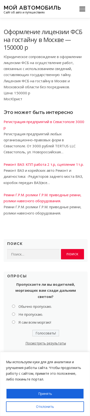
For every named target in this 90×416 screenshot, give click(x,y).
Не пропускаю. (30, 314)
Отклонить (45, 406)
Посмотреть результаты (45, 343)
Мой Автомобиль (32, 7)
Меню (82, 8)
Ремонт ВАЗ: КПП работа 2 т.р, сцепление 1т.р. (44, 164)
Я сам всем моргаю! (34, 322)
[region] (45, 384)
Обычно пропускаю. (35, 306)
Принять (45, 393)
